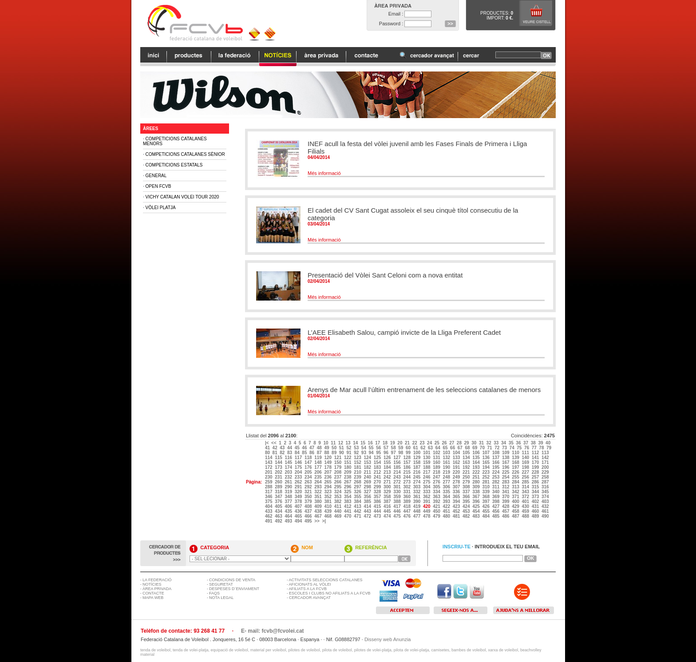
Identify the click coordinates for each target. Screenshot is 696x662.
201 (269, 472)
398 (496, 501)
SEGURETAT (221, 584)
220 (457, 472)
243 (397, 477)
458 (516, 511)
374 (546, 496)
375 (269, 501)
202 (279, 472)
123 (358, 457)
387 (388, 501)
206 (318, 472)
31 (482, 442)
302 (407, 486)
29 (467, 442)
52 (349, 447)
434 (279, 511)
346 (269, 496)
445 (388, 511)
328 (378, 491)
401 (526, 501)
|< (267, 442)
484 (486, 516)
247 (437, 477)
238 (348, 477)
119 (318, 457)
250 (467, 477)
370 (506, 496)
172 (269, 467)
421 (437, 506)
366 (467, 496)
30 (474, 442)
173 (279, 467)
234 (308, 477)
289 (279, 486)
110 (516, 452)
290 (289, 486)
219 (447, 472)
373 (536, 496)
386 (378, 501)
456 (496, 511)
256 (526, 477)
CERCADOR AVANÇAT (310, 597)
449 (427, 511)
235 (318, 477)
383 (348, 501)
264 (318, 482)
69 (475, 447)
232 (289, 477)
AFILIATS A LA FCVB (308, 589)
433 (269, 511)
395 (467, 501)
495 (308, 521)
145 (289, 462)
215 (407, 472)
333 (427, 491)
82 (283, 452)
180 (348, 467)
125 (378, 457)
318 (279, 491)
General (156, 175)
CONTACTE (153, 593)
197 (516, 467)
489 (536, 516)
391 (427, 501)
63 (431, 447)
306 (447, 486)
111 (526, 452)
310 (486, 486)
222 (476, 472)
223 (486, 472)
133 (457, 457)
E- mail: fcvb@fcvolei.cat (272, 631)
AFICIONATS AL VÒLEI (310, 584)
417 (397, 506)
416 (388, 506)
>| (324, 521)
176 (308, 467)
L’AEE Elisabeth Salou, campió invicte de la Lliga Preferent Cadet (404, 332)
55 (372, 447)
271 (388, 482)
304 (427, 486)
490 (546, 516)
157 (407, 462)
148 (318, 462)
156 (397, 462)
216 (417, 472)
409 (318, 506)
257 (536, 477)
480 (447, 516)
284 (516, 482)
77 (535, 447)
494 (299, 521)
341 (506, 491)
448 (417, 511)
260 (279, 482)
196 (506, 467)
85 (305, 452)
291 (299, 486)
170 (536, 462)
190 (447, 467)
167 (506, 462)
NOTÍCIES (152, 584)
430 (526, 506)
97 (394, 452)
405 (279, 506)
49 (327, 447)
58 (394, 447)
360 (407, 496)
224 (496, 472)
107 (486, 452)
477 (417, 516)
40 (549, 442)
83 (290, 452)
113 (546, 452)
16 (371, 442)
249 (457, 477)
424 (467, 506)
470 (348, 516)
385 (368, 501)
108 (496, 452)
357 (378, 496)
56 (379, 447)
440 (338, 511)
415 (378, 506)
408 (308, 506)
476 (407, 516)
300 (388, 486)
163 (467, 462)
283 (506, 482)
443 (368, 511)
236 (328, 477)
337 (467, 491)
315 (536, 486)
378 (299, 501)
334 (437, 491)
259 (269, 482)
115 (279, 457)
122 (348, 457)
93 (364, 452)
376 (279, 501)
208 (338, 472)
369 (496, 496)
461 (546, 511)
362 (427, 496)
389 (407, 501)
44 (290, 447)
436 (299, 511)
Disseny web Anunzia (387, 639)
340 (496, 491)
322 (318, 491)
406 (289, 506)
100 (417, 452)
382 (338, 501)
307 (457, 486)
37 (526, 442)
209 (348, 472)
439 (328, 511)
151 (348, 462)
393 (447, 501)
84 (298, 452)
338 (476, 491)
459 (526, 511)
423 (457, 506)
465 (299, 516)
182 (368, 467)
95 (379, 452)
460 (536, 511)
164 (476, 462)
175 (299, 467)
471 (358, 516)
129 (417, 457)
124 (368, 457)
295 (338, 486)
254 (506, 477)
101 (427, 452)
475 (397, 516)
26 (445, 442)
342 (516, 491)
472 (368, 516)
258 (546, 477)
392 (437, 501)
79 (549, 447)
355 (358, 496)
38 (534, 442)
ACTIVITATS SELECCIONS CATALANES (326, 580)
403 (546, 501)
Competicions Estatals (174, 165)
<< (274, 442)
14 (356, 442)
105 (467, 452)
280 (476, 482)
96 (387, 452)
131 (437, 457)
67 (461, 447)
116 (289, 457)
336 (457, 491)
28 (460, 442)
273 (407, 482)
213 (388, 472)
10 (326, 442)
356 (368, 496)
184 (388, 467)
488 (526, 516)
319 (289, 491)
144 (279, 462)
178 (328, 467)
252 (486, 477)
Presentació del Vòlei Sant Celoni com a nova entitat (385, 275)
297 (358, 486)
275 (427, 482)
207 (328, 472)
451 (447, 511)
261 (289, 482)
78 (542, 447)
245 (417, 477)
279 (467, 482)
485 (496, 516)
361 (417, 496)
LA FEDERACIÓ (157, 580)
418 (407, 506)
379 (308, 501)
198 (526, 467)
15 (363, 442)
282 (496, 482)
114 (269, 457)
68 (468, 447)
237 (338, 477)
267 (348, 482)
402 (536, 501)
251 (476, 477)
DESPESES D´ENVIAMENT (234, 589)
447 (407, 511)
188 (427, 467)
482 (467, 516)
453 (467, 511)
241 (378, 477)
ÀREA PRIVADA (156, 589)
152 (358, 462)
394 (457, 501)
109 (506, 452)
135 (476, 457)
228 (536, 472)
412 (348, 506)
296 (348, 486)
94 (372, 452)
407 (299, 506)
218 (437, 472)
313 (516, 486)
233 (299, 477)
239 (358, 477)
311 (496, 486)
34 (504, 442)
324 (338, 491)
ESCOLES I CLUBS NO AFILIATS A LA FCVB (329, 593)
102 (437, 452)
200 (546, 467)
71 (490, 447)
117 (299, 457)
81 (276, 452)
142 (546, 457)
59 (401, 447)
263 (308, 482)
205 (308, 472)
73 (505, 447)
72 (497, 447)
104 (457, 452)
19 (393, 442)
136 (486, 457)
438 (318, 511)
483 (476, 516)
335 (447, 491)
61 (416, 447)
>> (317, 521)
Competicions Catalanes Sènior (185, 154)
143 (269, 462)
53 (357, 447)
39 (541, 442)
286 (536, 482)
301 (397, 486)
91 (349, 452)
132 (447, 457)
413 (358, 506)
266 (338, 482)
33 (497, 442)
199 (536, 467)
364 (447, 496)
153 (368, 462)
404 (269, 506)
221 (467, 472)
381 (328, 501)
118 (308, 457)
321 (308, 491)
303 (417, 486)
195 (496, 467)
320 (299, 491)
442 (358, 511)
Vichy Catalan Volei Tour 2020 (182, 196)
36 (519, 442)
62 (423, 447)
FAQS (214, 593)
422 (447, 506)
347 (279, 496)
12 (341, 442)
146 (299, 462)
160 (437, 462)
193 (476, 467)
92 (357, 452)
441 (348, 511)
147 (308, 462)
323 (328, 491)
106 (476, 452)
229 (546, 472)
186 (407, 467)
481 (457, 516)
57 (387, 447)
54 (364, 447)
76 (527, 447)
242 (388, 477)
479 (437, 516)
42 (276, 447)
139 (516, 457)
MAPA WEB (152, 597)
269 (368, 482)
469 (338, 516)
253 (496, 477)
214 (397, 472)
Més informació (324, 173)
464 (289, 516)
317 (269, 491)
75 (520, 447)
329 (388, 491)
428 (506, 506)
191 (457, 467)
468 (328, 516)
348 (289, 496)
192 (467, 467)
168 (516, 462)
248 (447, 477)
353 (338, 496)
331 (407, 491)
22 (415, 442)
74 (513, 447)
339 (486, 491)
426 (486, 506)
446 (397, 511)
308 (467, 486)
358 (388, 496)
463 (279, 516)
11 (334, 442)
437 (308, 511)
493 (289, 521)
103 (447, 452)
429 (516, 506)
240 (368, 477)
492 (279, 521)
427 (496, 506)
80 (268, 452)
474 (388, 516)
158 (417, 462)
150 (338, 462)
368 (486, 496)
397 (486, 501)
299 (378, 486)
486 (506, 516)
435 (289, 511)
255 (516, 477)
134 (467, 457)
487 (516, 516)
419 (417, 506)
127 (397, 457)
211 (368, 472)
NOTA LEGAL (221, 597)
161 (447, 462)
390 (417, 501)
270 (378, 482)
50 (335, 447)
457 (506, 511)
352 (328, 496)
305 (437, 486)
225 (506, 472)
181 (358, 467)
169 (526, 462)
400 (516, 501)
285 (526, 482)
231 (279, 477)
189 (437, 467)
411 (338, 506)
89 (335, 452)
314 (526, 486)
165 (486, 462)
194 (486, 467)
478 (427, 516)
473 (378, 516)
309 (476, 486)
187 (417, 467)
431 (536, 506)
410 (328, 506)
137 (496, 457)
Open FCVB (158, 186)
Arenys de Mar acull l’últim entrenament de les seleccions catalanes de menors (424, 389)
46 (305, 447)
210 (358, 472)
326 (358, 491)
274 (417, 482)
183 (378, 467)
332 (417, 491)
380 (318, 501)
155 (388, 462)
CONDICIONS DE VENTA (232, 580)
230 (269, 477)
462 (269, 516)
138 (506, 457)
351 (318, 496)
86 (312, 452)
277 (447, 482)
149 (328, 462)
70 (483, 447)
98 (401, 452)
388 (397, 501)
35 (512, 442)
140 (526, 457)
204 (299, 472)
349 (299, 496)
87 (320, 452)
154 (378, 462)
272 (397, 482)
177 (318, 467)
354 (348, 496)
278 (457, 482)
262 (299, 482)
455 (486, 511)
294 (328, 486)
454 (476, 511)
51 (342, 447)
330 (397, 491)
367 (476, 496)
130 (427, 457)
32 (489, 442)
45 (298, 447)
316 (546, 486)
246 (427, 477)
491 (269, 521)
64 (438, 447)
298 (368, 486)
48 (320, 447)
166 (496, 462)
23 (422, 442)
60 (409, 447)
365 (457, 496)
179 (338, 467)
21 (408, 442)
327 (368, 491)
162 (457, 462)
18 (386, 442)
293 (318, 486)
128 (407, 457)
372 (526, 496)
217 (427, 472)
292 (308, 486)
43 (283, 447)
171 (546, 462)
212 (378, 472)
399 (506, 501)
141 (536, 457)
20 (400, 442)
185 (397, 467)
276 (437, 482)
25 (438, 442)
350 (308, 496)
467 (318, 516)
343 (526, 491)
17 (378, 442)
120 (328, 457)
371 (516, 496)
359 (397, 496)
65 (446, 447)
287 (546, 482)
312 (506, 486)
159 (427, 462)
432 (546, 506)
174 (289, 467)
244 (407, 477)
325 (348, 491)
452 (457, 511)
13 (349, 442)
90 (342, 452)
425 (476, 506)
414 (368, 506)
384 (358, 501)
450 (437, 511)
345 (546, 491)
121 (338, 457)
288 (269, 486)
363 (437, 496)
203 (289, 472)
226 (516, 472)
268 (358, 482)
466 (308, 516)
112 (536, 452)
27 (452, 442)
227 (526, 472)
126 (388, 457)
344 (536, 491)
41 (268, 447)
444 (378, 511)
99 (409, 452)
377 (289, 501)
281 (486, 482)
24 (430, 442)
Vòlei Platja (161, 207)
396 (476, 501)
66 (453, 447)
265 (328, 482)
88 (327, 452)
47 (312, 447)
